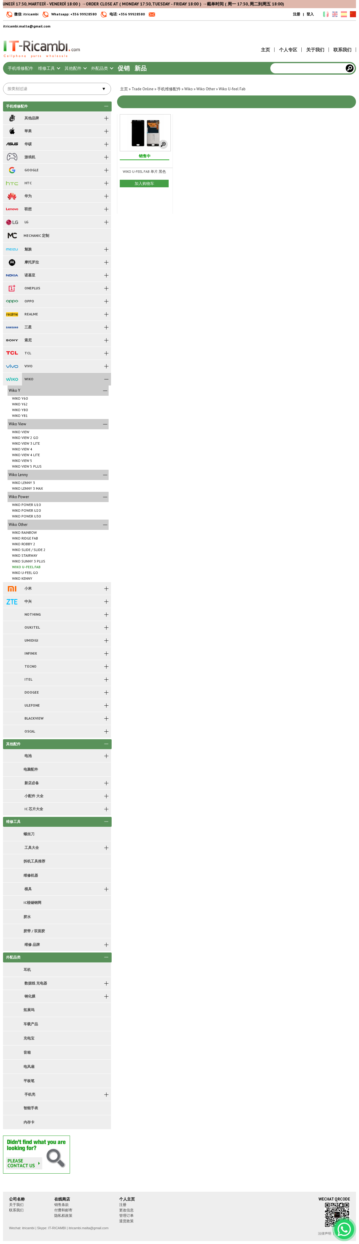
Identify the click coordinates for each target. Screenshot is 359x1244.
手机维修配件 (20, 68)
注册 (296, 14)
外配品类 (102, 68)
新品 (141, 68)
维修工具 (49, 68)
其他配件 (75, 68)
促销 (124, 68)
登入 (310, 14)
